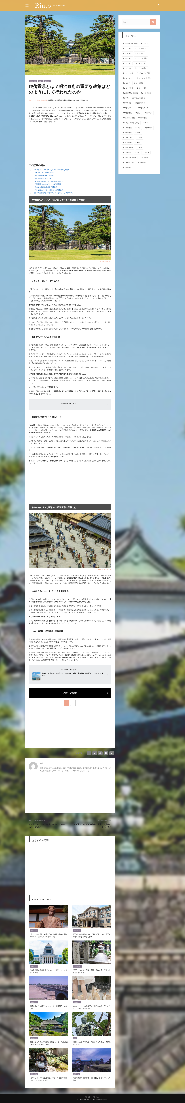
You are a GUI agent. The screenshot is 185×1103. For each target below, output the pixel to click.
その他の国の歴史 (131, 43)
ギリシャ (128, 58)
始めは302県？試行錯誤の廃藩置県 (46, 187)
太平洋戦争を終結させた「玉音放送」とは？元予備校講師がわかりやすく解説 (92, 935)
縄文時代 (145, 157)
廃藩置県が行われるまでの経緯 (44, 175)
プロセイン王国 (144, 73)
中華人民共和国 (139, 98)
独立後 (147, 152)
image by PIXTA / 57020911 (104, 262)
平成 (138, 128)
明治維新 (47, 81)
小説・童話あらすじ (132, 123)
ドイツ (127, 63)
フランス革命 (142, 68)
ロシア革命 (139, 83)
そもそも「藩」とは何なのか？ (44, 172)
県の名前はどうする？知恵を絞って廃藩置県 (49, 190)
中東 (126, 98)
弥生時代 (149, 128)
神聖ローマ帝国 (130, 157)
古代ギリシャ (130, 108)
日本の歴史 (33, 81)
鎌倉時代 (143, 162)
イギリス (128, 53)
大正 (138, 113)
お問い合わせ (96, 1097)
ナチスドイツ (140, 63)
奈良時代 (149, 113)
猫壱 (41, 763)
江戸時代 (128, 152)
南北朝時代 (141, 103)
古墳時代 (128, 113)
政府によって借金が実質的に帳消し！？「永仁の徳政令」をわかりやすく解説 (49, 1043)
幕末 (75, 1038)
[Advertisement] (48, 143)
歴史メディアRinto (34, 100)
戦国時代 (128, 133)
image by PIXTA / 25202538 (104, 569)
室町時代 (76, 1074)
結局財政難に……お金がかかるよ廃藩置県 (48, 184)
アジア (145, 43)
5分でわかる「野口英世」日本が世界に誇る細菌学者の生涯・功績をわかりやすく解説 (48, 935)
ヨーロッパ (129, 78)
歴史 (140, 147)
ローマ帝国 (143, 88)
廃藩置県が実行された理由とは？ (45, 178)
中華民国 (128, 103)
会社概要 (87, 1097)
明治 (40, 81)
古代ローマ (144, 108)
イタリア (140, 53)
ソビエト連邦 (142, 58)
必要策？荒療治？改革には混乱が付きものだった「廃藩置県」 (53, 193)
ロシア (127, 83)
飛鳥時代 (128, 167)
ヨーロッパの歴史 (145, 78)
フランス (128, 68)
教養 (138, 133)
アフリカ (128, 48)
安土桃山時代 (77, 966)
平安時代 (128, 128)
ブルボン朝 (129, 73)
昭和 (138, 142)
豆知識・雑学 (130, 162)
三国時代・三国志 (131, 93)
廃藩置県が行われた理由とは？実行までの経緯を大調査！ (52, 170)
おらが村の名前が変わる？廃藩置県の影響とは (48, 181)
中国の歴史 (147, 93)
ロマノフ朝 (129, 88)
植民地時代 (129, 147)
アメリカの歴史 (142, 48)
